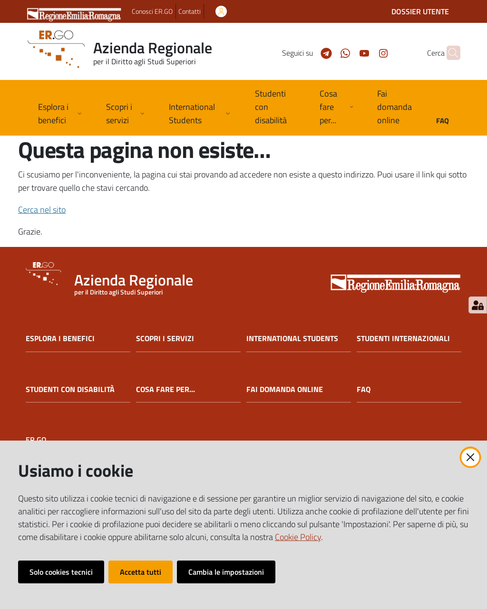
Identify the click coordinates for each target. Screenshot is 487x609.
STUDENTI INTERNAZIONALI (403, 338)
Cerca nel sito (42, 209)
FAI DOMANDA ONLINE (284, 389)
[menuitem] (276, 108)
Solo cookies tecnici (61, 572)
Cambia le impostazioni (226, 572)
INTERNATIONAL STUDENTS (292, 338)
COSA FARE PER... (165, 389)
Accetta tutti (140, 572)
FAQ (363, 389)
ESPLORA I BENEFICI (60, 338)
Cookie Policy (298, 536)
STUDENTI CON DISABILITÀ (70, 389)
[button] (449, 52)
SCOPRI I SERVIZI (165, 338)
